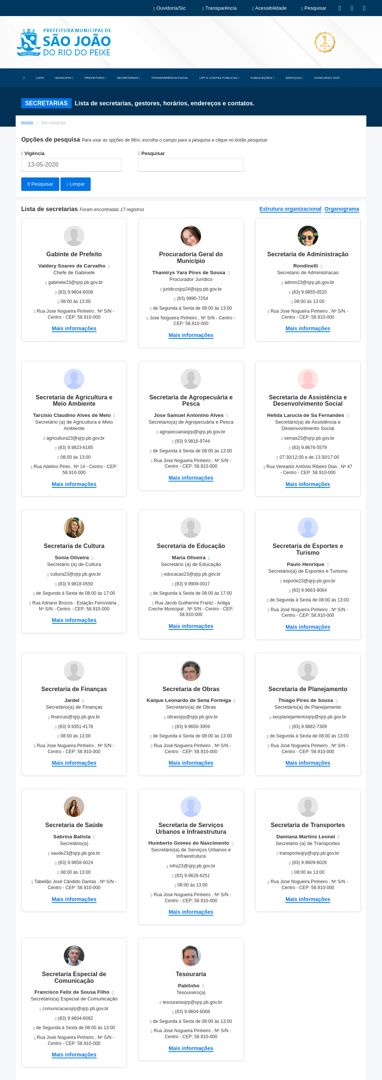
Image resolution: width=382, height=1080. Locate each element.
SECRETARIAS (128, 78)
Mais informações (74, 328)
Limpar (75, 184)
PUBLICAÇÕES (262, 78)
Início (27, 123)
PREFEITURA (95, 78)
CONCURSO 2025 (326, 78)
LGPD (40, 78)
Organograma (342, 208)
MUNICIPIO (64, 78)
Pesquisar (151, 153)
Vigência (33, 153)
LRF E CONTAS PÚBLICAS (219, 78)
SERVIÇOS (294, 78)
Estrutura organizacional (291, 208)
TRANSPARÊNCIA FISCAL (169, 78)
